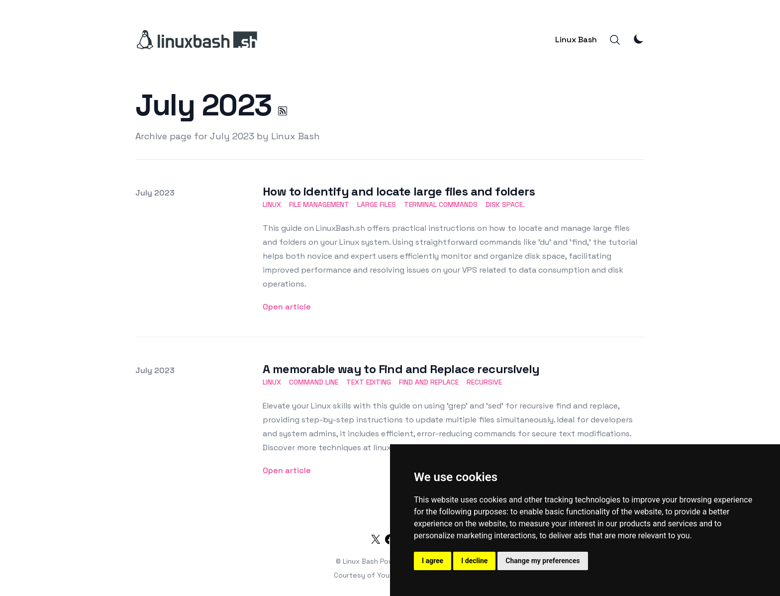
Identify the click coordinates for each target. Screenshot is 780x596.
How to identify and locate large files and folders (399, 191)
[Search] (615, 40)
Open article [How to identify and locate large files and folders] (287, 306)
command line (313, 382)
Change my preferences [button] (542, 561)
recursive (484, 382)
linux (272, 204)
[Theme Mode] (639, 39)
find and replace (429, 382)
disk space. (505, 204)
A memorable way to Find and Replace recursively (401, 369)
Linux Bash (576, 39)
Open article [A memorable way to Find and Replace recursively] (287, 470)
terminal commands (441, 204)
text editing (368, 382)
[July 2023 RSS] (282, 110)
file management (319, 204)
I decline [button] (474, 561)
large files (376, 204)
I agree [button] (432, 561)
